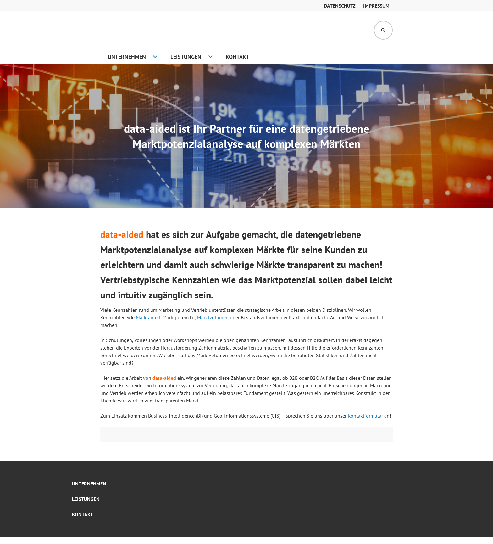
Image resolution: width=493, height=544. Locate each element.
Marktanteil (148, 317)
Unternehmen (127, 56)
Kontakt (237, 56)
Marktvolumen (213, 317)
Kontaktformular (365, 415)
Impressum (376, 6)
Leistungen (185, 56)
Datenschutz (340, 6)
